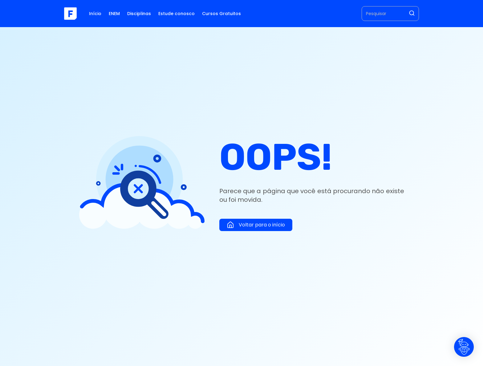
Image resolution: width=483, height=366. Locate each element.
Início (95, 13)
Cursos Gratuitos (221, 13)
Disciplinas (139, 13)
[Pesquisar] (412, 13)
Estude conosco (176, 13)
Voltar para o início (256, 225)
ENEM (114, 13)
